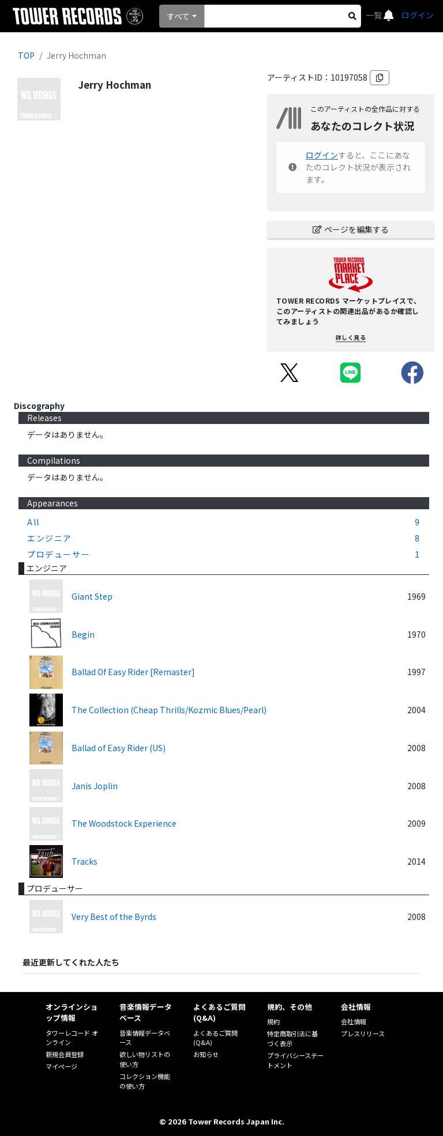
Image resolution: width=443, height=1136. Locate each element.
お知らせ (206, 1054)
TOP (26, 55)
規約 (273, 1021)
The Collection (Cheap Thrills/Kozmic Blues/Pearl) (169, 709)
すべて (178, 16)
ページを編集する (351, 229)
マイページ (61, 1066)
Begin (83, 634)
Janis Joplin (95, 786)
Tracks (84, 861)
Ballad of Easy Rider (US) (119, 747)
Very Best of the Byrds (114, 916)
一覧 (375, 15)
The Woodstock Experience (124, 823)
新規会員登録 (65, 1054)
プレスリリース (363, 1033)
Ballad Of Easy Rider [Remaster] (133, 671)
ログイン (417, 15)
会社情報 (353, 1021)
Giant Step (92, 596)
